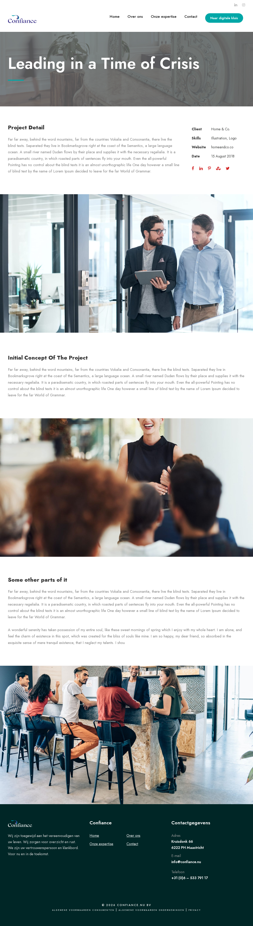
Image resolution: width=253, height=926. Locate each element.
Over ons (135, 16)
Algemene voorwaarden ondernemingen (151, 910)
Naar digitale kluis (224, 18)
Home (115, 16)
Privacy (195, 910)
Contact (190, 16)
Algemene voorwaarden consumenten (83, 910)
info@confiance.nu (186, 861)
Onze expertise (164, 16)
